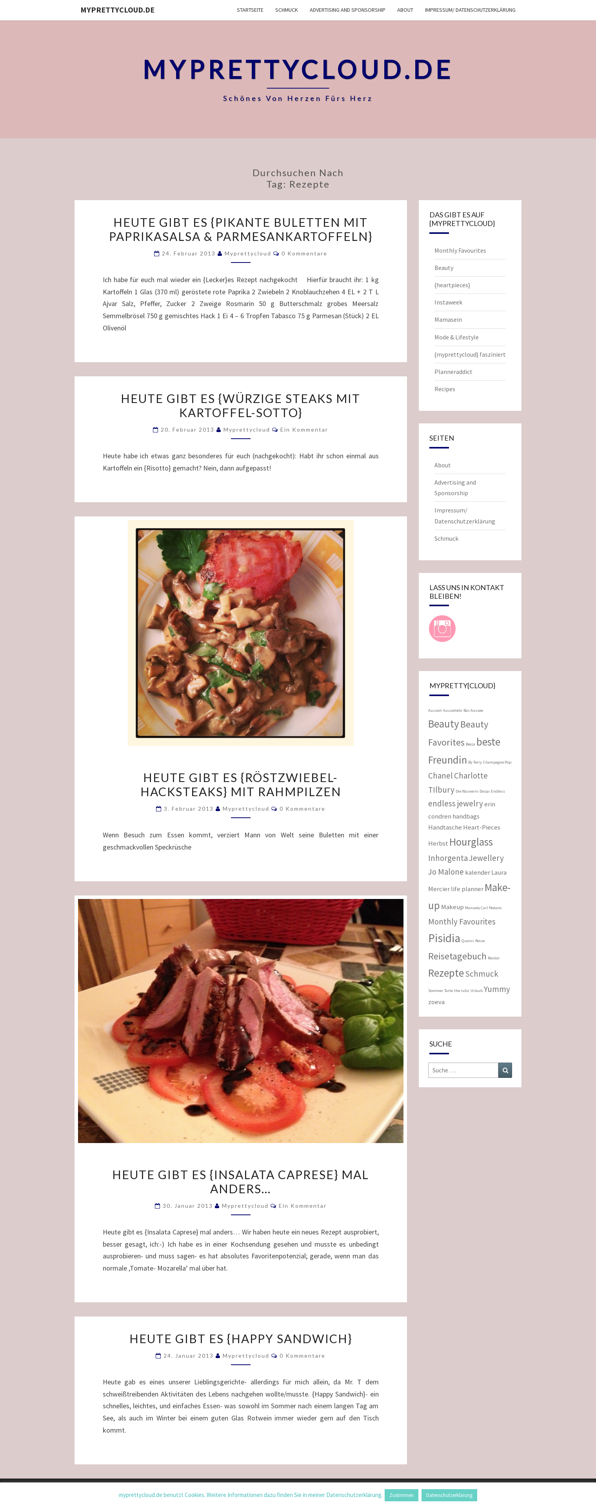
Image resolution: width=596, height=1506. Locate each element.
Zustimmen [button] (401, 1495)
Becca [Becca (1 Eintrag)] (470, 744)
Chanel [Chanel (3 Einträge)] (440, 775)
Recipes (444, 389)
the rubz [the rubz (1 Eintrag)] (461, 990)
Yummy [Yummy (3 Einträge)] (497, 989)
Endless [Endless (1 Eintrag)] (498, 791)
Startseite (250, 9)
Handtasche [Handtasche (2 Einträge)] (445, 827)
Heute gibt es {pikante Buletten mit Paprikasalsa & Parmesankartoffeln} (240, 229)
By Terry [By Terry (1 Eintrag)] (475, 762)
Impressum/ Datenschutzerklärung (470, 9)
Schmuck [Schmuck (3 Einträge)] (481, 973)
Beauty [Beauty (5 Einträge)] (443, 723)
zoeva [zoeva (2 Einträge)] (436, 1001)
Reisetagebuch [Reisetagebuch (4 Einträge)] (457, 956)
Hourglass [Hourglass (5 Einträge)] (471, 841)
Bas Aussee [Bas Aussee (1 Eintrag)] (473, 710)
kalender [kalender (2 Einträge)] (477, 872)
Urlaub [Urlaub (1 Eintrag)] (477, 990)
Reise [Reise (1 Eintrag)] (480, 940)
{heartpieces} (452, 285)
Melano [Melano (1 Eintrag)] (495, 907)
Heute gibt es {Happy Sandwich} (240, 1338)
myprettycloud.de (117, 10)
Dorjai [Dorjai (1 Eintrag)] (485, 791)
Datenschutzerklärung (449, 1495)
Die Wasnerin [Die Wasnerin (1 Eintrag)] (467, 791)
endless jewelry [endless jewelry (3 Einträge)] (455, 803)
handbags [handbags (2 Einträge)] (466, 816)
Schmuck (286, 9)
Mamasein (448, 319)
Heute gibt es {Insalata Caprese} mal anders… (240, 1181)
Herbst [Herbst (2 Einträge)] (438, 843)
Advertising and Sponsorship (347, 9)
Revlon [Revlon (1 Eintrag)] (494, 958)
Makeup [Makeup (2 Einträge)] (452, 907)
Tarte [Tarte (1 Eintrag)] (448, 990)
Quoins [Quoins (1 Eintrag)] (468, 940)
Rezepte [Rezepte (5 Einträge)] (446, 972)
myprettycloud (248, 253)
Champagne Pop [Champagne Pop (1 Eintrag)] (497, 762)
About (405, 9)
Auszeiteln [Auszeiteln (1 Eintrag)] (452, 710)
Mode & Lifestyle (456, 337)
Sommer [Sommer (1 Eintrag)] (435, 990)
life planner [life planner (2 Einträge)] (467, 888)
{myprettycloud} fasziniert (470, 354)
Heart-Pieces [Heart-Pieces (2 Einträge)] (481, 827)
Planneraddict (453, 372)
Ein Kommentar (304, 429)
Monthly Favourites (460, 250)
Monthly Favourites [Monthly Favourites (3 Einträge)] (462, 921)
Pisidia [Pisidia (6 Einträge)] (444, 938)
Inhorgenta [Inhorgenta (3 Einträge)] (448, 858)
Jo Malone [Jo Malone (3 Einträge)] (446, 871)
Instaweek (448, 302)
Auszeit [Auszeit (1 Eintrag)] (435, 710)
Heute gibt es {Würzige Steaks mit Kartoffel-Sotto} (240, 405)
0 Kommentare (304, 253)
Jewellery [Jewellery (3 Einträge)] (486, 858)
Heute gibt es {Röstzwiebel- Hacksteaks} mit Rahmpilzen (240, 784)
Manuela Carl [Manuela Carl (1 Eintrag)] (476, 907)
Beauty (443, 268)
